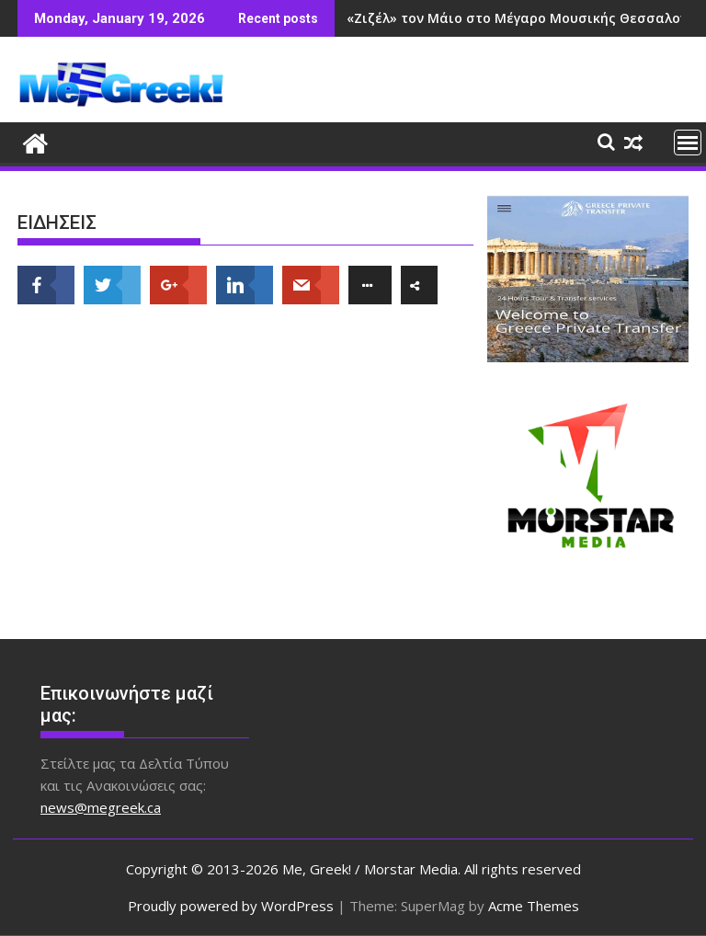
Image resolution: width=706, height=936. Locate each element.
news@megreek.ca (100, 807)
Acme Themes (533, 905)
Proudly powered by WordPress (231, 905)
